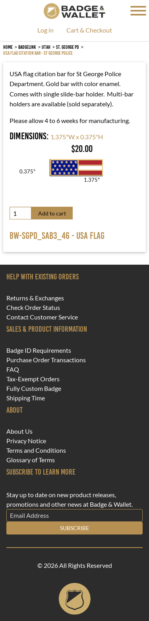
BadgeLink (27, 47)
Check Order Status (33, 307)
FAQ (12, 369)
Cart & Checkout (89, 30)
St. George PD (67, 47)
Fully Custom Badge (33, 388)
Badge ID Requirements (38, 350)
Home (8, 47)
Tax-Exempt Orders (33, 379)
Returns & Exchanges (35, 298)
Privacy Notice (26, 441)
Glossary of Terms (30, 460)
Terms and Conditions (36, 450)
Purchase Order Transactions (46, 360)
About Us (19, 431)
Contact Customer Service (42, 317)
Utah (46, 47)
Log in (45, 30)
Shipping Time (25, 398)
